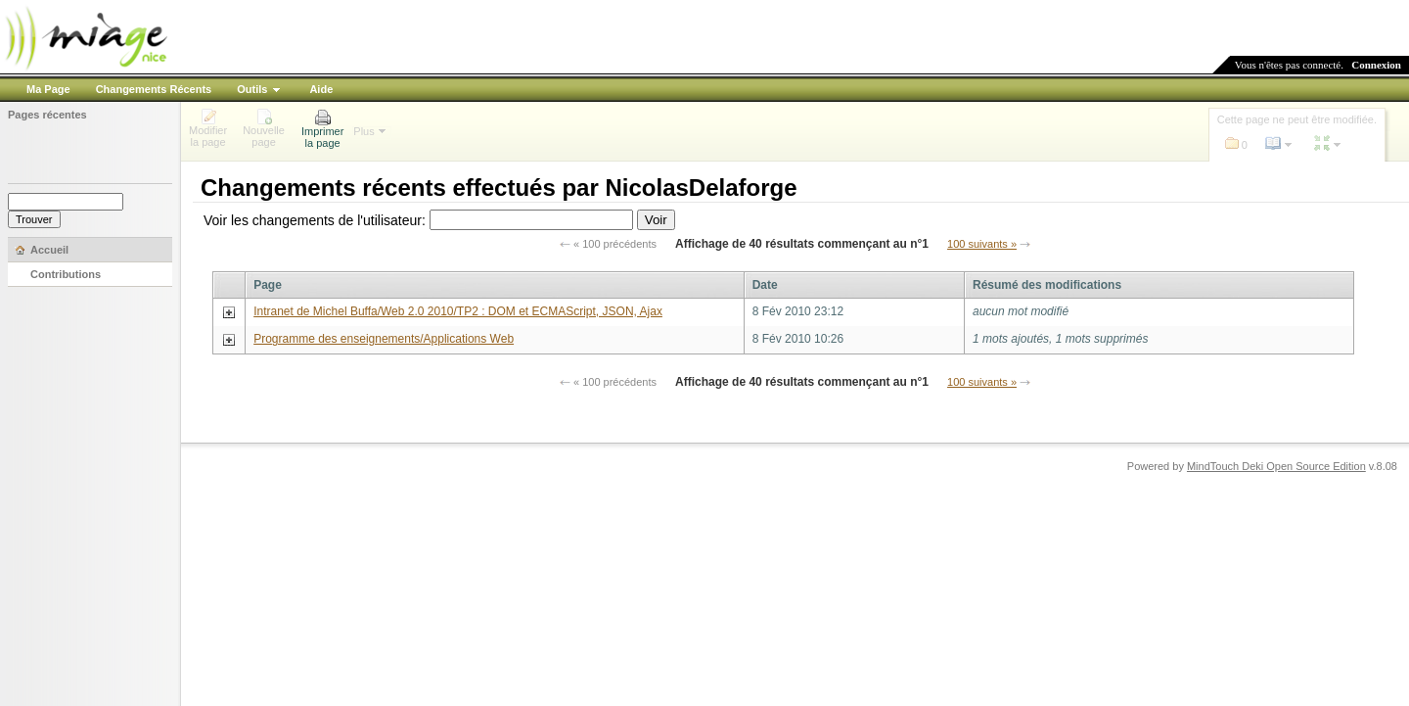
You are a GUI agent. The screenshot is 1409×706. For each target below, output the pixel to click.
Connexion (1376, 65)
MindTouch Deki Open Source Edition (1276, 466)
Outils (252, 89)
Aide (321, 89)
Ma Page (48, 89)
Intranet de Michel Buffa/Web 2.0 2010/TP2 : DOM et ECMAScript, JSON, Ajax (457, 311)
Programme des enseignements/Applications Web (383, 339)
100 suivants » (982, 244)
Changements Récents (154, 89)
